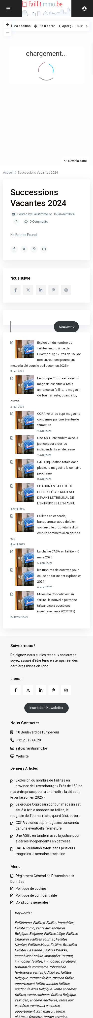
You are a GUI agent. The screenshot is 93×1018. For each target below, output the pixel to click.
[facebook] (15, 290)
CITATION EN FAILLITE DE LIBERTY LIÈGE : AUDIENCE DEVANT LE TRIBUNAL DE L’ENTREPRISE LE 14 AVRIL (43, 457)
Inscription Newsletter (46, 639)
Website (22, 687)
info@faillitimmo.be (31, 679)
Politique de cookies (31, 820)
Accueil (8, 172)
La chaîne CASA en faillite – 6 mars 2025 (47, 500)
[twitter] (28, 290)
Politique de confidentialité (36, 827)
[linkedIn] (41, 290)
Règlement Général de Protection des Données (44, 999)
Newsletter (66, 327)
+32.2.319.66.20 (28, 672)
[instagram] (66, 290)
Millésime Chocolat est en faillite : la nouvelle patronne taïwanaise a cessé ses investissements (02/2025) (46, 536)
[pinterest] (53, 290)
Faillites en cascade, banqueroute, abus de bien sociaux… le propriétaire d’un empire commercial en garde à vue (45, 481)
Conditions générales (32, 833)
